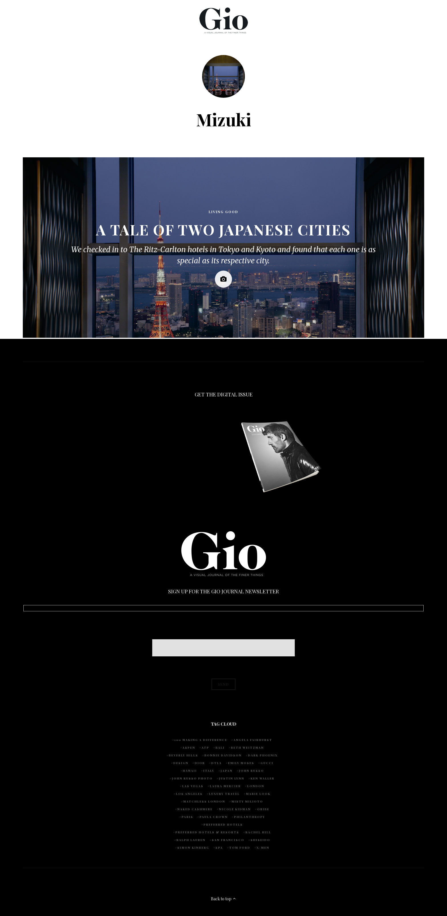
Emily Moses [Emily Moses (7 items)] (241, 763)
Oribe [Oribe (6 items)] (263, 809)
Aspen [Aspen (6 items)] (188, 748)
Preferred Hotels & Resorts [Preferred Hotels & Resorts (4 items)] (207, 832)
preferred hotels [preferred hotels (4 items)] (223, 825)
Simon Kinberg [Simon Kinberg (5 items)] (193, 848)
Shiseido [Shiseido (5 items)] (260, 840)
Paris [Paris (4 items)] (187, 817)
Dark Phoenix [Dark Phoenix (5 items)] (263, 755)
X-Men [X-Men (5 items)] (263, 848)
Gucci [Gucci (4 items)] (267, 763)
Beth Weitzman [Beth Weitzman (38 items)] (247, 748)
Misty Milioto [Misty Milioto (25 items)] (247, 801)
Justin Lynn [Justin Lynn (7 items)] (231, 778)
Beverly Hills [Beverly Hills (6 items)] (183, 755)
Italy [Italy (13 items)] (208, 771)
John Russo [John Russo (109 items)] (251, 771)
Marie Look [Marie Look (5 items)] (258, 794)
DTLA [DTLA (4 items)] (216, 763)
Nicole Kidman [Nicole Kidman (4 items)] (235, 809)
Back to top (223, 898)
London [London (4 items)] (255, 786)
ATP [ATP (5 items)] (205, 748)
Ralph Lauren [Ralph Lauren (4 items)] (191, 840)
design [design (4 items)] (180, 763)
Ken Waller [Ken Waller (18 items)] (263, 778)
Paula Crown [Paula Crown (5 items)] (214, 817)
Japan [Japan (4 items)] (227, 771)
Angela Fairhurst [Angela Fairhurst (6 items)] (252, 740)
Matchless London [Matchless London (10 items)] (204, 801)
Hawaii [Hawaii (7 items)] (190, 771)
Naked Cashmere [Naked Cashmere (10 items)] (195, 809)
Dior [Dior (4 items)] (200, 763)
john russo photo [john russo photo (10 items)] (192, 778)
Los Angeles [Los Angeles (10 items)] (189, 794)
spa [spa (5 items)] (219, 848)
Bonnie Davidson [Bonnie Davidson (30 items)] (223, 755)
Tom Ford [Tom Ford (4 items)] (239, 848)
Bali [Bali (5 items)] (220, 748)
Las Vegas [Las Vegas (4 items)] (193, 786)
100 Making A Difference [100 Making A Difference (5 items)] (200, 740)
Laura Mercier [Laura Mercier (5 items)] (225, 786)
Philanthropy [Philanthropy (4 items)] (249, 817)
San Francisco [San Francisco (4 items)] (228, 840)
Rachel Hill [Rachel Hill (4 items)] (258, 832)
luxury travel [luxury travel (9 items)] (224, 794)
